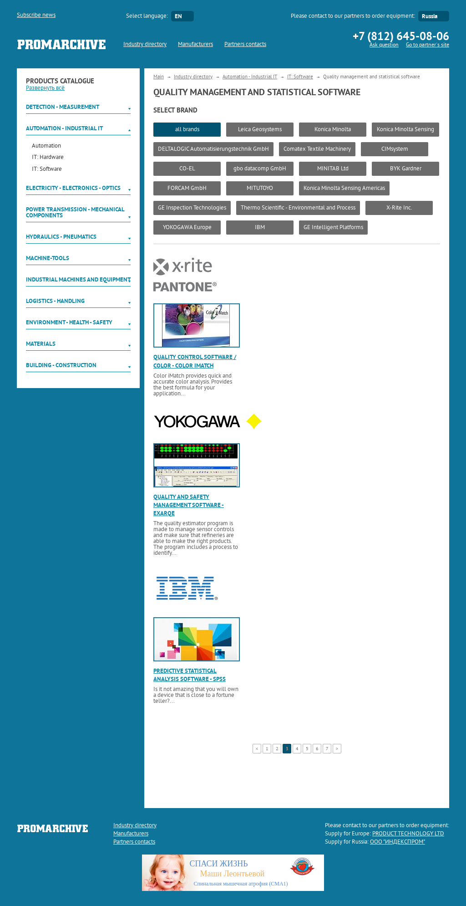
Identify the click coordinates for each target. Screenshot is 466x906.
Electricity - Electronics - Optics (73, 188)
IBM (260, 227)
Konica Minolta (332, 129)
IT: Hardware (48, 158)
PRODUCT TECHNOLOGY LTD (408, 834)
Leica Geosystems (260, 129)
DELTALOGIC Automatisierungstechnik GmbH (213, 149)
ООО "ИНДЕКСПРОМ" (397, 842)
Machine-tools (47, 258)
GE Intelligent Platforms (333, 227)
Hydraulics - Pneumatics (61, 237)
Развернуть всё (45, 88)
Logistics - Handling (55, 301)
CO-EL (187, 169)
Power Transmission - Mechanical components (75, 212)
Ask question (384, 45)
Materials (41, 344)
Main (158, 77)
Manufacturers (195, 44)
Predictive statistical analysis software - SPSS (189, 675)
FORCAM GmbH (187, 188)
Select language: (147, 16)
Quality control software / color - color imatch (194, 361)
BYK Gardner (405, 169)
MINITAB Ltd (333, 169)
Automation (46, 146)
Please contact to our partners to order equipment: (353, 16)
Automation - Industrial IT (64, 128)
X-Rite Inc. (399, 208)
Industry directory (145, 44)
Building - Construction (61, 365)
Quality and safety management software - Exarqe (188, 505)
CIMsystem (394, 149)
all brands (187, 129)
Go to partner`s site (427, 45)
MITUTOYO (260, 188)
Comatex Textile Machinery (317, 149)
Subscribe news (36, 15)
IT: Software (47, 170)
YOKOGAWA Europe (187, 227)
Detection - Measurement (62, 107)
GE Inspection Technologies (192, 208)
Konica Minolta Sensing (405, 129)
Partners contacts (245, 44)
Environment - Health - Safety (69, 322)
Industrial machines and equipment (78, 279)
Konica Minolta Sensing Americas (344, 188)
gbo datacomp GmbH (259, 169)
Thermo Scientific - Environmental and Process (298, 208)
